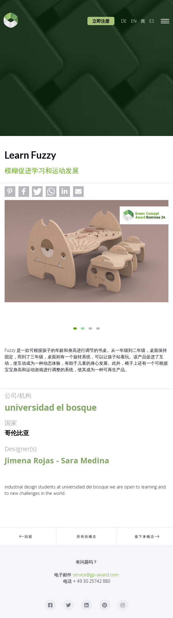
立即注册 (101, 21)
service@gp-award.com (96, 575)
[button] (10, 191)
